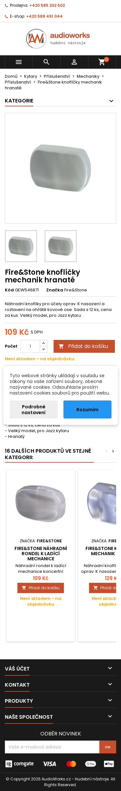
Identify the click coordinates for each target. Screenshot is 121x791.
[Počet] (30, 346)
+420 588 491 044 (44, 16)
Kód (9, 290)
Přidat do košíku (83, 346)
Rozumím (87, 409)
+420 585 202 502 (47, 5)
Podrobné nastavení (33, 410)
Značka (54, 290)
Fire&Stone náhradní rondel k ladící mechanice (41, 553)
